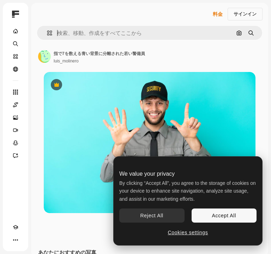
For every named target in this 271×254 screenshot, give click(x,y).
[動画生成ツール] (15, 130)
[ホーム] (15, 31)
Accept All (224, 215)
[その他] (15, 240)
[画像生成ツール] (15, 117)
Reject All (151, 215)
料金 (218, 14)
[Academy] (15, 227)
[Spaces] (15, 104)
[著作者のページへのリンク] (44, 56)
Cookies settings (188, 232)
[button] (46, 33)
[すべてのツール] (15, 92)
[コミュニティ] (15, 69)
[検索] (15, 43)
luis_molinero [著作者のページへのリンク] (66, 61)
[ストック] (15, 56)
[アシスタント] (15, 155)
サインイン (245, 14)
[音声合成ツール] (15, 143)
